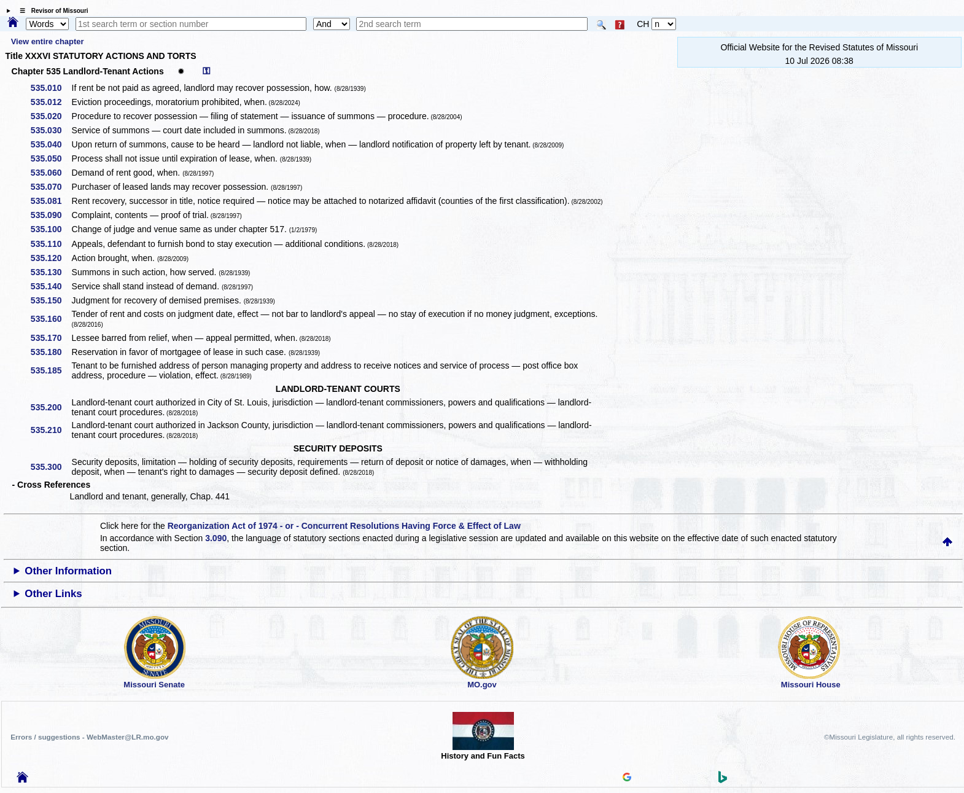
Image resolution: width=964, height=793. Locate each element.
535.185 (51, 370)
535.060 (51, 173)
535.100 (51, 229)
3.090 (216, 538)
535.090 (51, 215)
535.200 (51, 407)
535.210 (51, 430)
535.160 (51, 319)
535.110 (51, 244)
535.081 (51, 201)
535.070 (51, 187)
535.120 (51, 258)
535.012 (51, 102)
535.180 (51, 352)
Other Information (68, 571)
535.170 (51, 338)
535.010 (51, 88)
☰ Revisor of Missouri (51, 10)
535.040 (51, 144)
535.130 (51, 272)
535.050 (51, 158)
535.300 (51, 467)
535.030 (51, 130)
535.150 (51, 300)
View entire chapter (47, 41)
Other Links (53, 594)
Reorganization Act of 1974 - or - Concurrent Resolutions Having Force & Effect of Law (344, 526)
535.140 (51, 286)
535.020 (51, 116)
